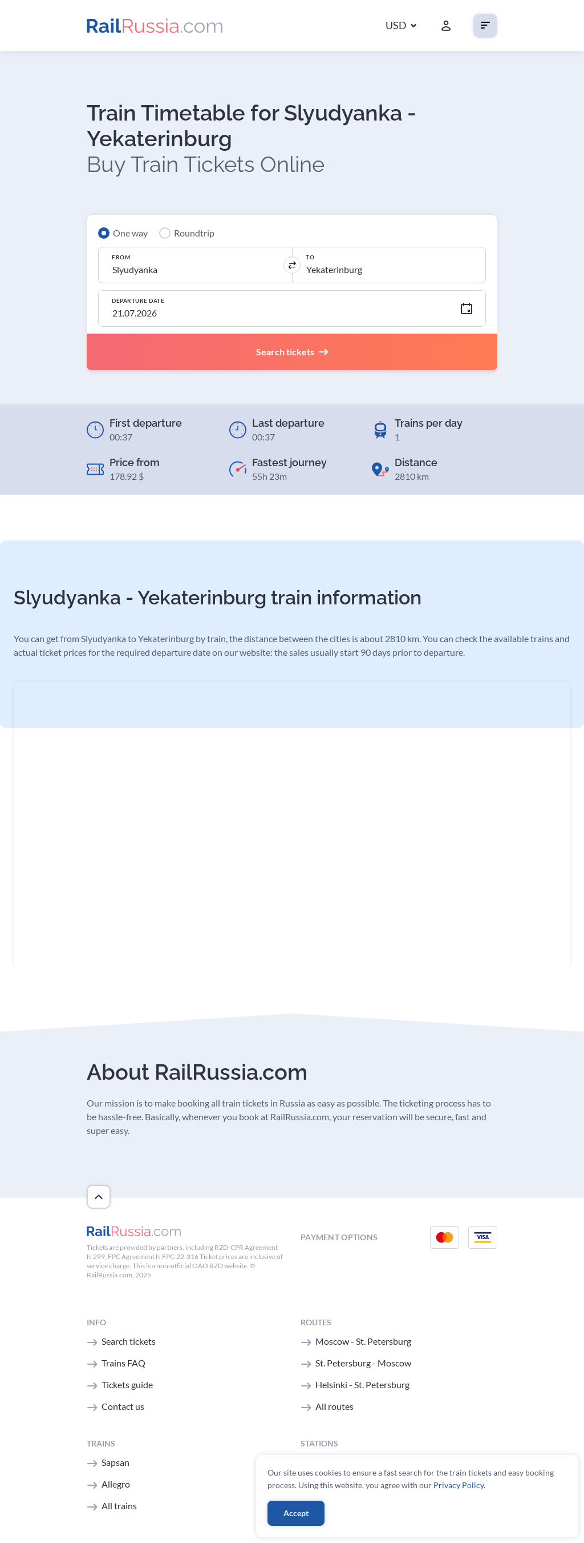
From (121, 257)
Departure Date (138, 300)
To (310, 257)
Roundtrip (194, 232)
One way (130, 232)
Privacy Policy (458, 1485)
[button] (401, 26)
